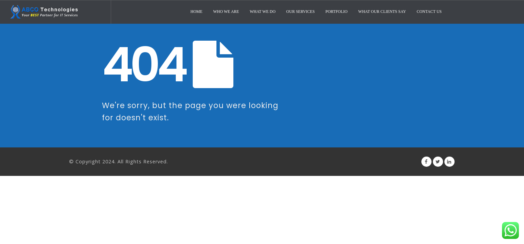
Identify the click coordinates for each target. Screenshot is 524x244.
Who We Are (226, 11)
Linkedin (449, 162)
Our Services (300, 11)
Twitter (438, 162)
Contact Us (429, 11)
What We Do (262, 11)
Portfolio (337, 11)
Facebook (426, 162)
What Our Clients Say (382, 11)
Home (196, 11)
